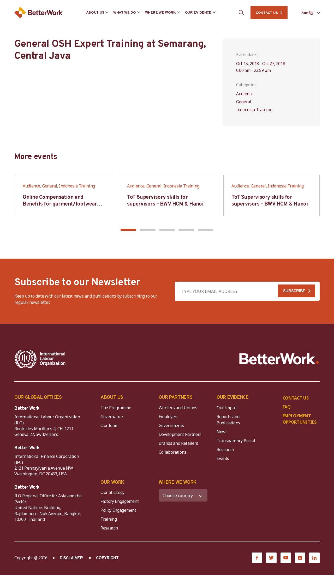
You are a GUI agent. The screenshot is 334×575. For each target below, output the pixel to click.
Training (108, 519)
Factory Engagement (119, 501)
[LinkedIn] (314, 558)
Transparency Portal (236, 440)
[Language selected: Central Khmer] (307, 12)
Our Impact (227, 408)
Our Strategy (112, 492)
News (222, 432)
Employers (168, 416)
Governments (171, 425)
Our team (109, 425)
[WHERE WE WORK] (183, 495)
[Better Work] (279, 359)
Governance (111, 416)
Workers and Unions (178, 408)
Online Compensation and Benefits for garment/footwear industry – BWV (60, 204)
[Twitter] (271, 558)
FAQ (287, 407)
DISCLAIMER (71, 558)
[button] (128, 230)
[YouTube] (286, 558)
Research (225, 449)
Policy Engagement (119, 510)
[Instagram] (300, 558)
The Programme (115, 408)
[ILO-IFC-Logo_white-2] (40, 359)
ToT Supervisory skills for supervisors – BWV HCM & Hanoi (165, 201)
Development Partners (180, 434)
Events (223, 458)
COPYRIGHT (107, 558)
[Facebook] (257, 558)
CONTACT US (267, 13)
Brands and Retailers (178, 443)
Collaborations (173, 452)
